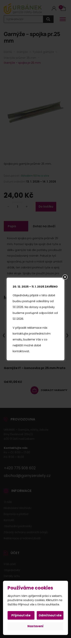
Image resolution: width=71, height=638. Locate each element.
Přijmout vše (20, 615)
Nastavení (35, 626)
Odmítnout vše (50, 615)
